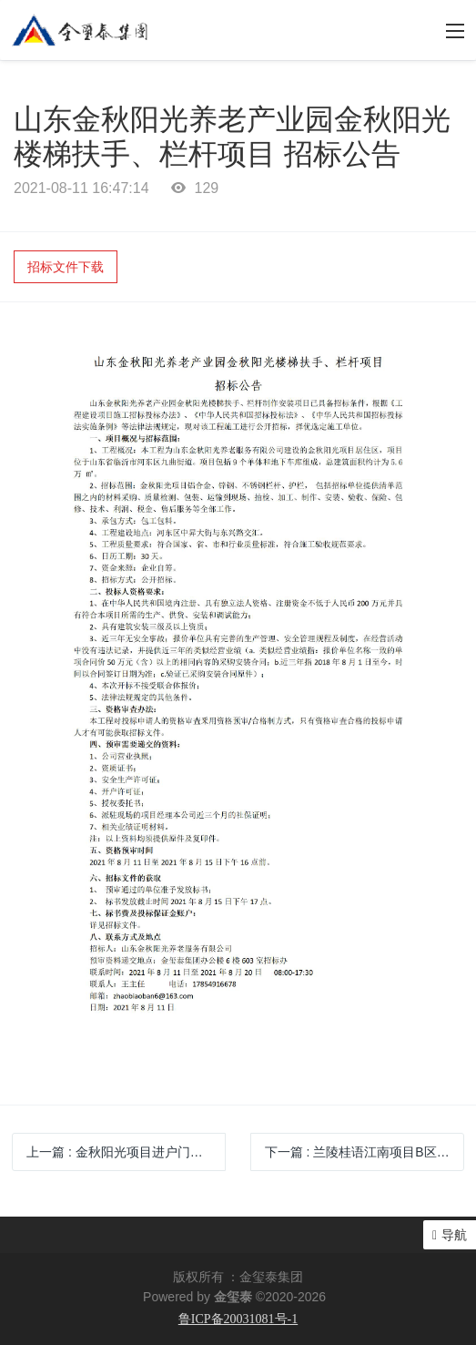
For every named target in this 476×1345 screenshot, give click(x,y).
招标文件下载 (65, 267)
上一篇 (126, 1152)
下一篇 (364, 1152)
